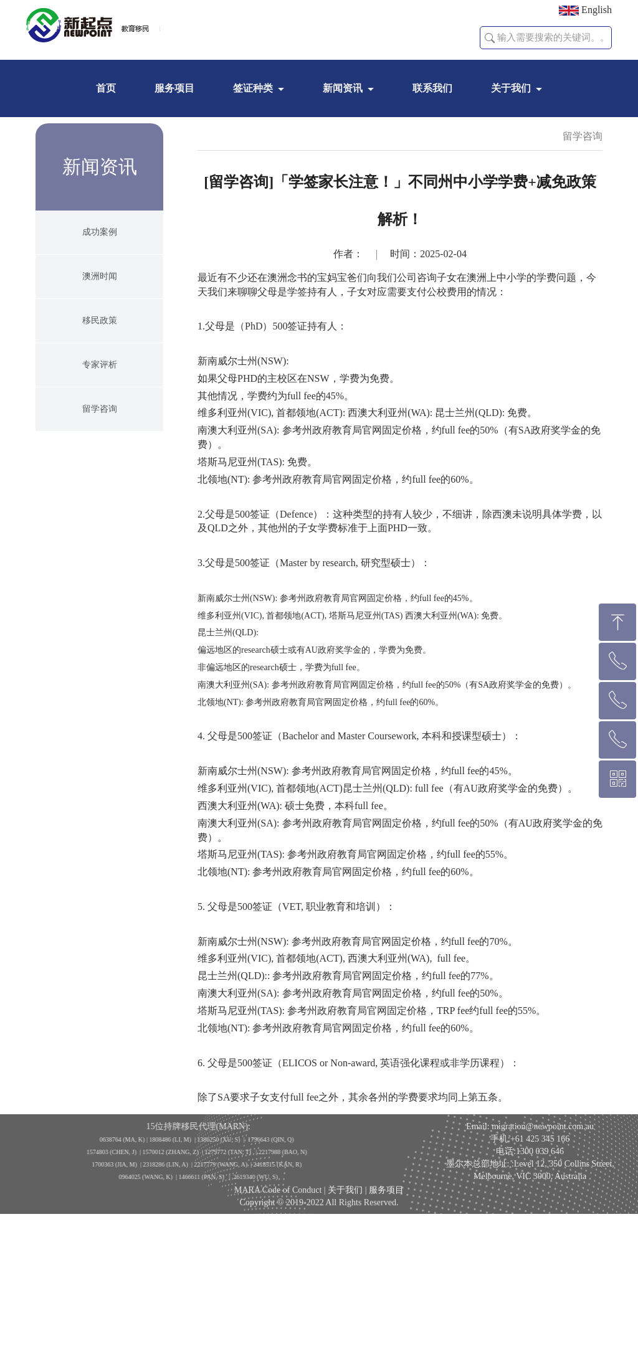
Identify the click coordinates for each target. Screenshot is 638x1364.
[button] (490, 38)
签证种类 (253, 88)
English (585, 10)
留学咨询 (99, 433)
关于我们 (511, 88)
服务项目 (174, 88)
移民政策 (99, 344)
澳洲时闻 (99, 300)
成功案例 (99, 256)
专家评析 (99, 389)
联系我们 (432, 88)
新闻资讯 (343, 88)
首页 (106, 88)
